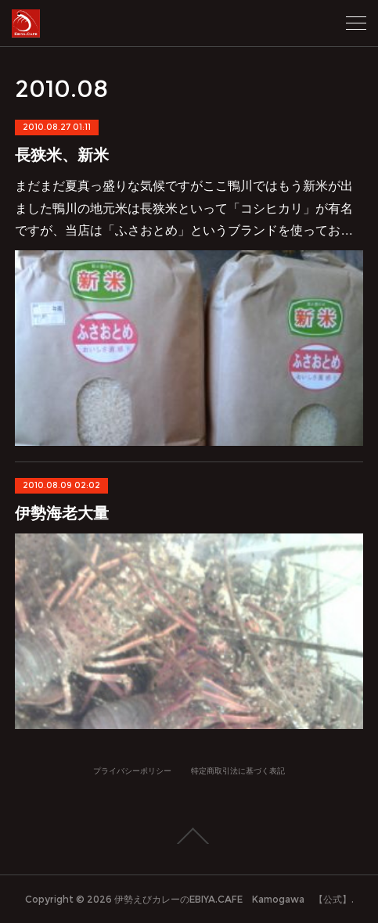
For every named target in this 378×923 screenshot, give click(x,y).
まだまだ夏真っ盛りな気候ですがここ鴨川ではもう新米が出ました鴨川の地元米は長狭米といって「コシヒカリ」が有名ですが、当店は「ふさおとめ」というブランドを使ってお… (184, 208)
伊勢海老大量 (62, 513)
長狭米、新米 (62, 154)
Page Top (189, 836)
